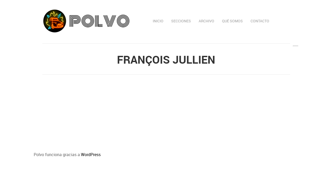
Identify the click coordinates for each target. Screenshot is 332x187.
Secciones (181, 20)
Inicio (158, 20)
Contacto (260, 20)
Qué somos (232, 20)
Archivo (206, 20)
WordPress (91, 154)
